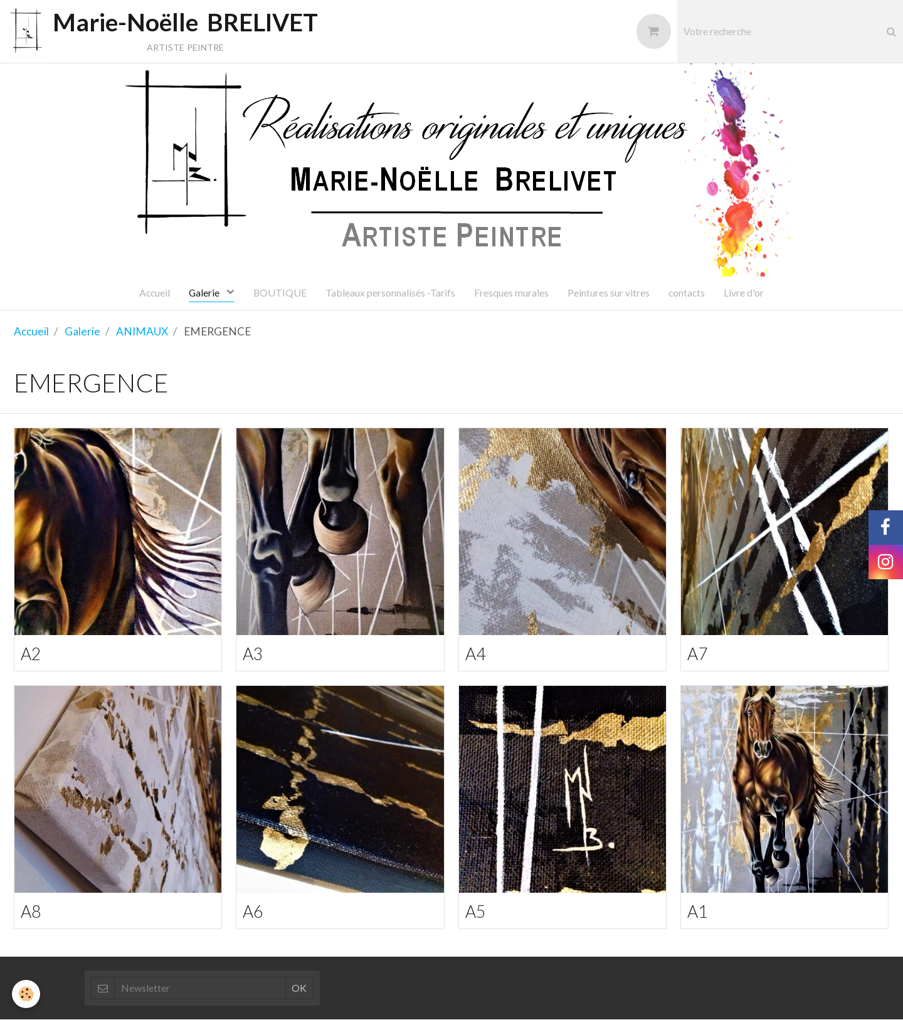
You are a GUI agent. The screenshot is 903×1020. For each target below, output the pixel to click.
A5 (475, 912)
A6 (253, 912)
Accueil (154, 292)
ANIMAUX (142, 331)
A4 (475, 653)
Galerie (205, 292)
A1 (697, 912)
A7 (697, 653)
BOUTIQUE (280, 292)
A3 (253, 653)
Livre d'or (744, 292)
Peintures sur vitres (609, 292)
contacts (686, 292)
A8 (31, 912)
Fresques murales (511, 292)
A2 (31, 653)
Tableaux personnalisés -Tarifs (390, 292)
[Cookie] (27, 994)
